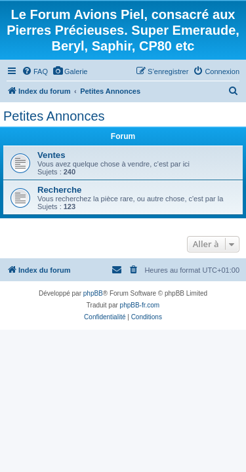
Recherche (59, 190)
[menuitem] (35, 71)
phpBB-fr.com (140, 305)
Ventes (51, 155)
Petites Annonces (54, 116)
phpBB (93, 293)
